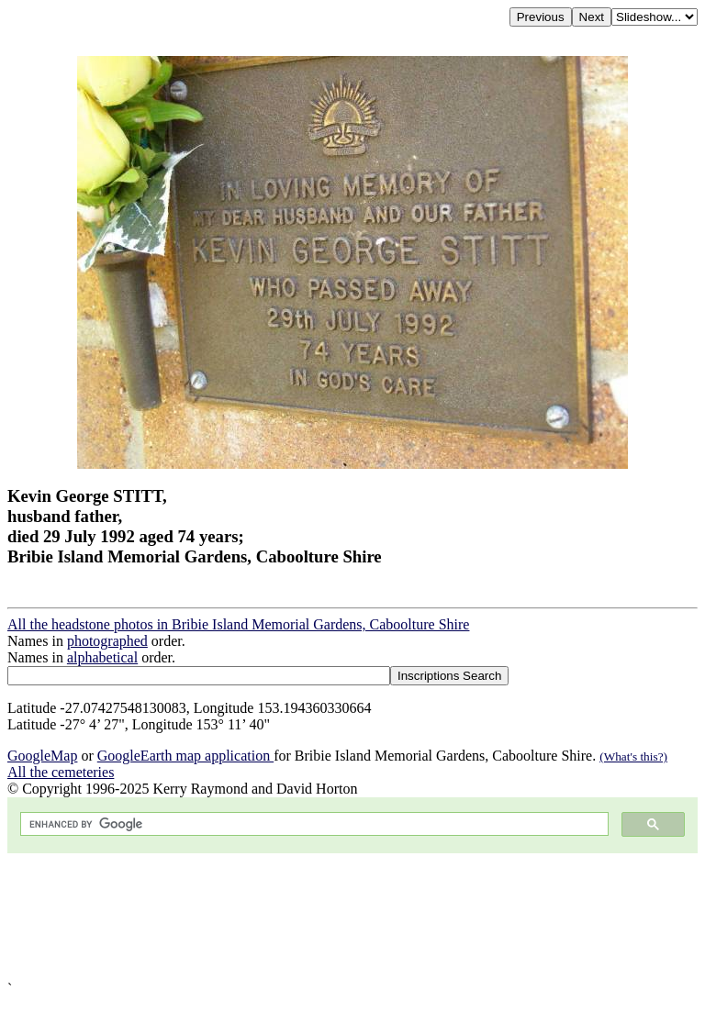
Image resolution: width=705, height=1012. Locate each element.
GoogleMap (42, 755)
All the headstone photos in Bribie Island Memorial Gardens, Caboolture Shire (238, 624)
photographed (107, 641)
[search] (312, 824)
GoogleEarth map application (185, 755)
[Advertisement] (352, 917)
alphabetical (102, 657)
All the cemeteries (60, 772)
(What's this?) (633, 756)
